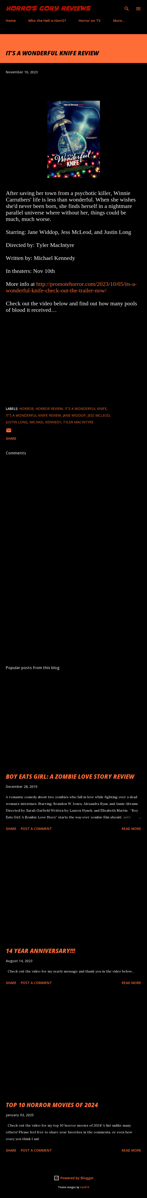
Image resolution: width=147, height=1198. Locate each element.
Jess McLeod (99, 415)
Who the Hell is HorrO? (47, 20)
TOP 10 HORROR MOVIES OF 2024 (52, 1105)
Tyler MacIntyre (78, 422)
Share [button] (11, 438)
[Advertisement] (73, 616)
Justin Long (17, 422)
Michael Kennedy (45, 422)
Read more (131, 828)
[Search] (127, 9)
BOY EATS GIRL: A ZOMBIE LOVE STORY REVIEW (70, 776)
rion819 (84, 1187)
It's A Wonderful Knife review (33, 415)
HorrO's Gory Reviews (48, 9)
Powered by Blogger (74, 1178)
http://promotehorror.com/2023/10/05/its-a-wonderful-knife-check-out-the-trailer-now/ (71, 287)
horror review (49, 408)
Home (11, 20)
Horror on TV (90, 20)
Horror (26, 408)
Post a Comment (36, 828)
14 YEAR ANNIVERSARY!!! (40, 951)
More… (119, 20)
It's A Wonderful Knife (86, 408)
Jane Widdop (74, 415)
